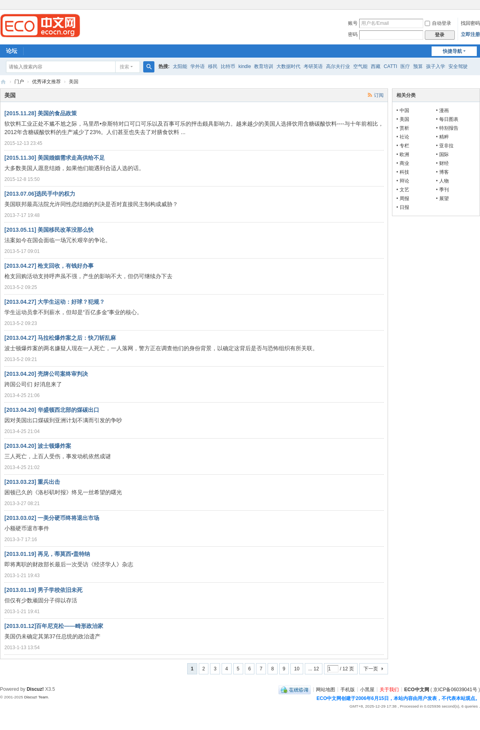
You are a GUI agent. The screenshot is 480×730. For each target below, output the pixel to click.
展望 (444, 198)
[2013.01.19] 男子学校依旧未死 (43, 590)
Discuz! (35, 689)
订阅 (379, 95)
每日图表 (448, 119)
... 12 (313, 669)
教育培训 (263, 66)
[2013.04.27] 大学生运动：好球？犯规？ (54, 302)
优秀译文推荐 (46, 81)
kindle (244, 66)
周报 (404, 198)
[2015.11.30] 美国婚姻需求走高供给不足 (54, 157)
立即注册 (470, 34)
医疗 (405, 66)
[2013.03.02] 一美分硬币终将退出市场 (51, 518)
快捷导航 (452, 51)
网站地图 (325, 689)
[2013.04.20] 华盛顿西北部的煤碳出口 (51, 410)
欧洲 (404, 154)
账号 (353, 23)
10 (296, 669)
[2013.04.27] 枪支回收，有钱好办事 (49, 266)
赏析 (404, 128)
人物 (444, 181)
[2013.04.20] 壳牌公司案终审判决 (46, 374)
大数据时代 (288, 66)
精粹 (444, 137)
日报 (404, 207)
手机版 (347, 689)
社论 (404, 137)
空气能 (360, 66)
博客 (444, 172)
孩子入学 (435, 66)
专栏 (404, 145)
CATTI (390, 66)
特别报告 (448, 128)
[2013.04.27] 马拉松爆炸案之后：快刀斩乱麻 (60, 338)
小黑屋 (367, 689)
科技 (404, 172)
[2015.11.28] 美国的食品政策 (40, 113)
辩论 (404, 181)
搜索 (124, 67)
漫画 (444, 110)
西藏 (375, 66)
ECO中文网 (3, 82)
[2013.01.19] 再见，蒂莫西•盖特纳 (47, 554)
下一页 (371, 669)
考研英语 (313, 66)
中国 (404, 110)
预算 (418, 66)
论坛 (11, 51)
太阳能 (180, 66)
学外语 (197, 66)
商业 (404, 163)
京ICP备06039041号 (455, 689)
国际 (444, 154)
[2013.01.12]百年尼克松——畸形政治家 (53, 626)
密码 (353, 34)
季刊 (444, 190)
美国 (404, 119)
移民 (213, 66)
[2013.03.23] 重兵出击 (32, 482)
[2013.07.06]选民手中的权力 (39, 194)
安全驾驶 (458, 66)
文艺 (404, 190)
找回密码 (470, 23)
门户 (19, 81)
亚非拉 (446, 145)
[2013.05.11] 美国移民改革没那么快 (49, 230)
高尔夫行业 (338, 66)
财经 (444, 163)
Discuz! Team (36, 697)
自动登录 (438, 23)
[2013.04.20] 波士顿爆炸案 (37, 446)
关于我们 (389, 689)
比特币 (228, 66)
